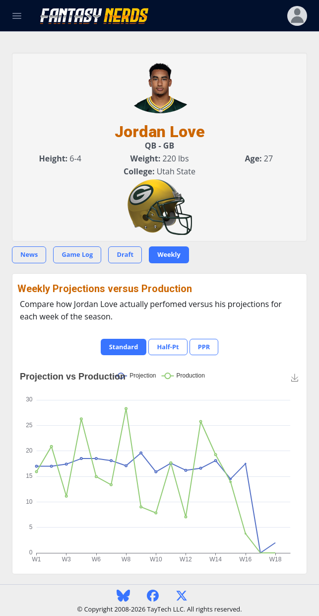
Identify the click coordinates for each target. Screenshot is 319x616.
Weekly (169, 254)
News (29, 254)
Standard (123, 346)
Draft (125, 254)
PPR (204, 346)
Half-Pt (168, 346)
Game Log (77, 254)
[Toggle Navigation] (17, 16)
